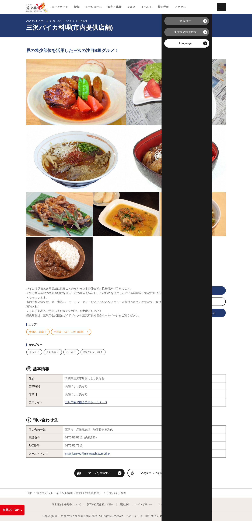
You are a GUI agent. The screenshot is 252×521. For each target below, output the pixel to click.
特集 (76, 7)
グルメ (131, 7)
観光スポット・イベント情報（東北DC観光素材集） (69, 493)
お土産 (71, 352)
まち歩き (52, 352)
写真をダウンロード (192, 302)
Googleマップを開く (153, 473)
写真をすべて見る (192, 290)
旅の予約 (163, 7)
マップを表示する (99, 473)
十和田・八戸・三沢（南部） (71, 331)
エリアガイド (59, 7)
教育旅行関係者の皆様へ (100, 504)
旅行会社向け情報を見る (194, 313)
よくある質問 (193, 504)
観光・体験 (114, 7)
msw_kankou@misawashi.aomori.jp (87, 453)
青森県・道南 (38, 331)
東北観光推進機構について (66, 504)
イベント (146, 7)
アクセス (180, 7)
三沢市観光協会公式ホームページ (86, 402)
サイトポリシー (143, 504)
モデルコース (93, 7)
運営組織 (124, 504)
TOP (29, 493)
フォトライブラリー (169, 504)
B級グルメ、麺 (93, 352)
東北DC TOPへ (12, 509)
